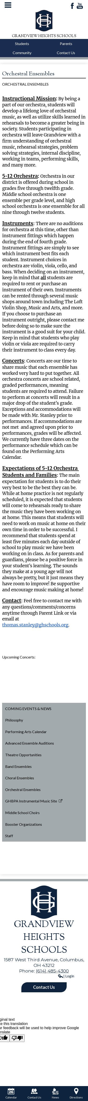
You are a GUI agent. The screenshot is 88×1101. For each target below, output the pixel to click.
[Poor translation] (17, 1038)
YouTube (80, 6)
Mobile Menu (8, 5)
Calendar (11, 1093)
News (55, 1093)
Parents (66, 43)
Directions (76, 1093)
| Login (66, 976)
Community (22, 52)
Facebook (72, 6)
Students (22, 43)
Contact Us (66, 52)
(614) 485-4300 (52, 971)
